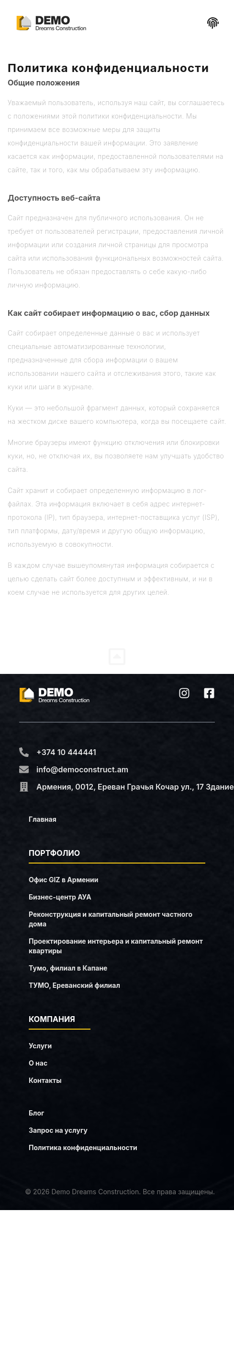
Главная (42, 819)
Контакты (45, 1080)
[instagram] (184, 693)
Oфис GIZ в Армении (64, 880)
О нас (38, 1063)
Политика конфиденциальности (83, 1147)
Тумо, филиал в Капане (68, 968)
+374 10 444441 (66, 752)
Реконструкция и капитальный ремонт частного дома (110, 919)
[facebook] (209, 693)
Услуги (40, 1046)
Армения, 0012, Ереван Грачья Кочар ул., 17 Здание (135, 787)
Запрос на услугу (58, 1130)
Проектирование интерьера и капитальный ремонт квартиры (116, 946)
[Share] (213, 23)
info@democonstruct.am (82, 769)
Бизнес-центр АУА (60, 897)
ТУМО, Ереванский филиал (74, 985)
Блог (36, 1113)
